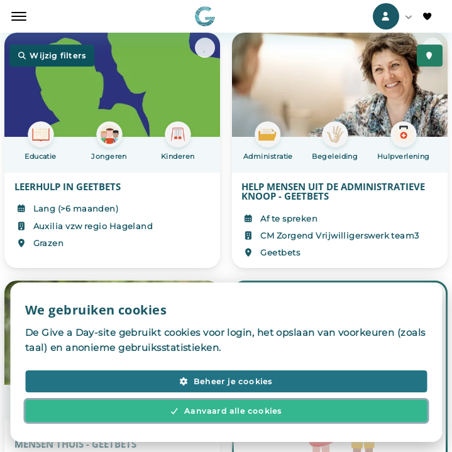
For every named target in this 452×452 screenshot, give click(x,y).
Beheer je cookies (225, 381)
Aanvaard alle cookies (226, 411)
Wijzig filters (52, 56)
